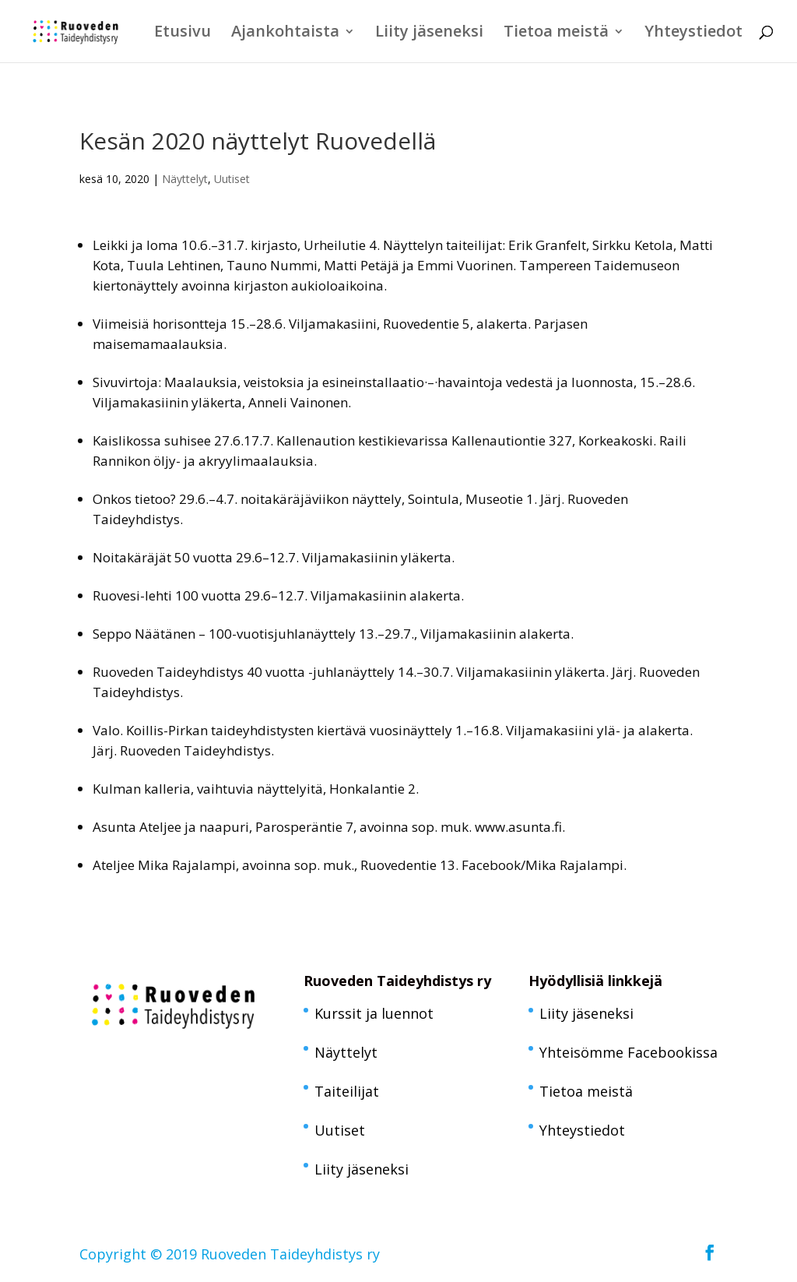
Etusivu (182, 33)
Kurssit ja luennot (374, 1013)
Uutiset (232, 178)
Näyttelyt (185, 178)
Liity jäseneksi (429, 33)
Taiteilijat (346, 1091)
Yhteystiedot (693, 33)
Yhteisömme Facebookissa (628, 1052)
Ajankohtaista (285, 33)
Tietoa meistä (556, 33)
